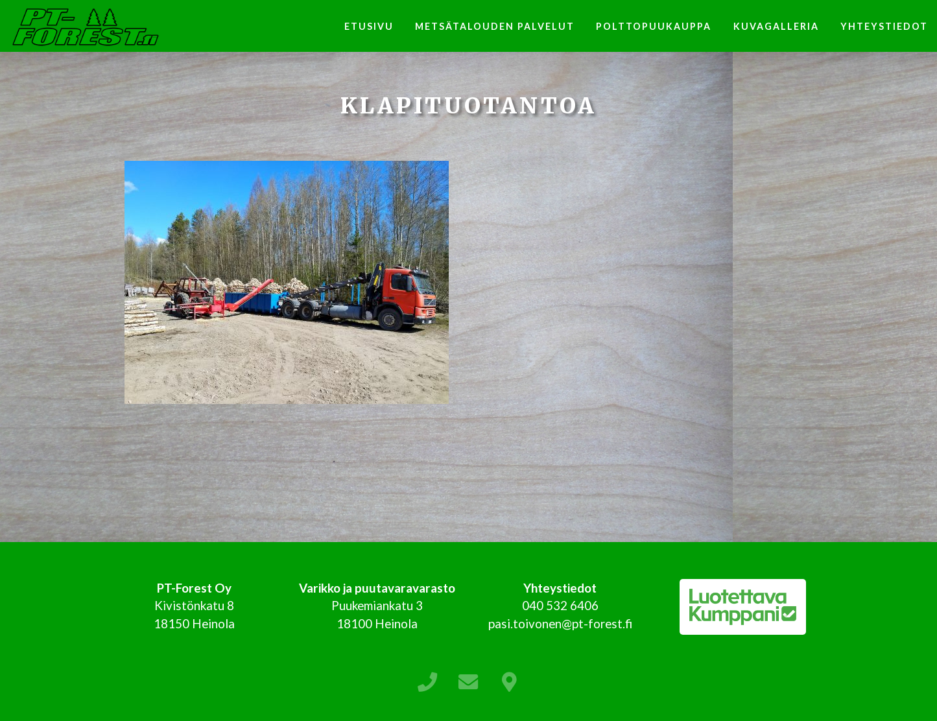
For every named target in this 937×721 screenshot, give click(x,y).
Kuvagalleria (776, 26)
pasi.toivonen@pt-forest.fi (560, 623)
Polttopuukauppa (653, 26)
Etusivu (369, 26)
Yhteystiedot (884, 26)
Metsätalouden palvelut (495, 26)
